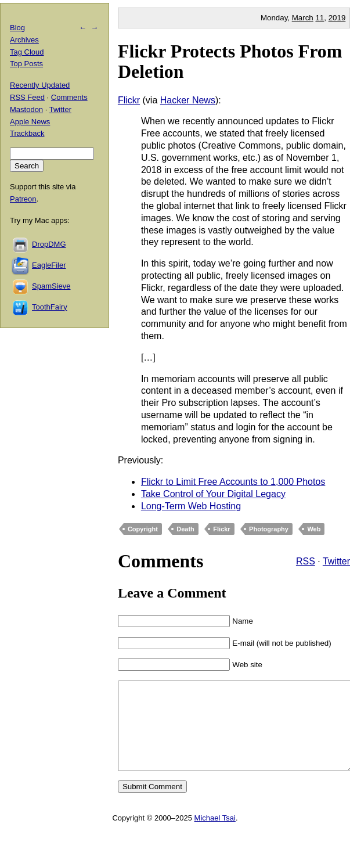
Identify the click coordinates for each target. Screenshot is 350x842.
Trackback (27, 133)
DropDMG (49, 244)
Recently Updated (40, 85)
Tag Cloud (27, 52)
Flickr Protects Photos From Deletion (230, 61)
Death (185, 529)
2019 (337, 17)
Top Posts (26, 63)
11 (319, 17)
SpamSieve (51, 286)
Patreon (23, 199)
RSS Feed (27, 97)
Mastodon (26, 109)
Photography (268, 529)
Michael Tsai (215, 835)
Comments (69, 97)
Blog (17, 27)
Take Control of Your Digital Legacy (213, 494)
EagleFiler (49, 265)
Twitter (336, 561)
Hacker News (187, 100)
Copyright (143, 529)
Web (313, 529)
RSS (305, 561)
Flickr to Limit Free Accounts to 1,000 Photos (233, 482)
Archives (24, 39)
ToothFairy (49, 307)
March (302, 17)
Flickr (129, 100)
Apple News (30, 121)
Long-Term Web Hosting (191, 506)
